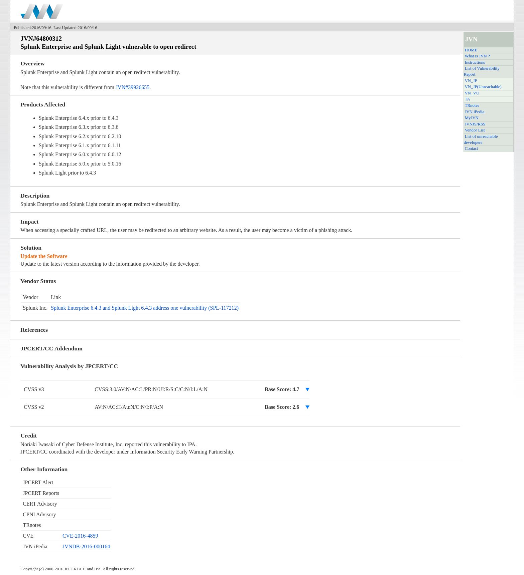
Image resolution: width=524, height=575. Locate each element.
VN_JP (471, 80)
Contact (471, 148)
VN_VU (472, 93)
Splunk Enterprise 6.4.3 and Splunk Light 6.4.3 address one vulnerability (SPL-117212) (145, 308)
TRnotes (472, 105)
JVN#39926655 (132, 87)
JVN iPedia (475, 111)
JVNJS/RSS (475, 124)
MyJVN (472, 117)
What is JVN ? (477, 56)
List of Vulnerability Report (482, 71)
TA (467, 99)
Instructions (475, 62)
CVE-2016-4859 (80, 536)
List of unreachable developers (481, 139)
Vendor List (475, 130)
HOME (471, 50)
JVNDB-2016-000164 (86, 546)
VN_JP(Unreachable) (483, 86)
